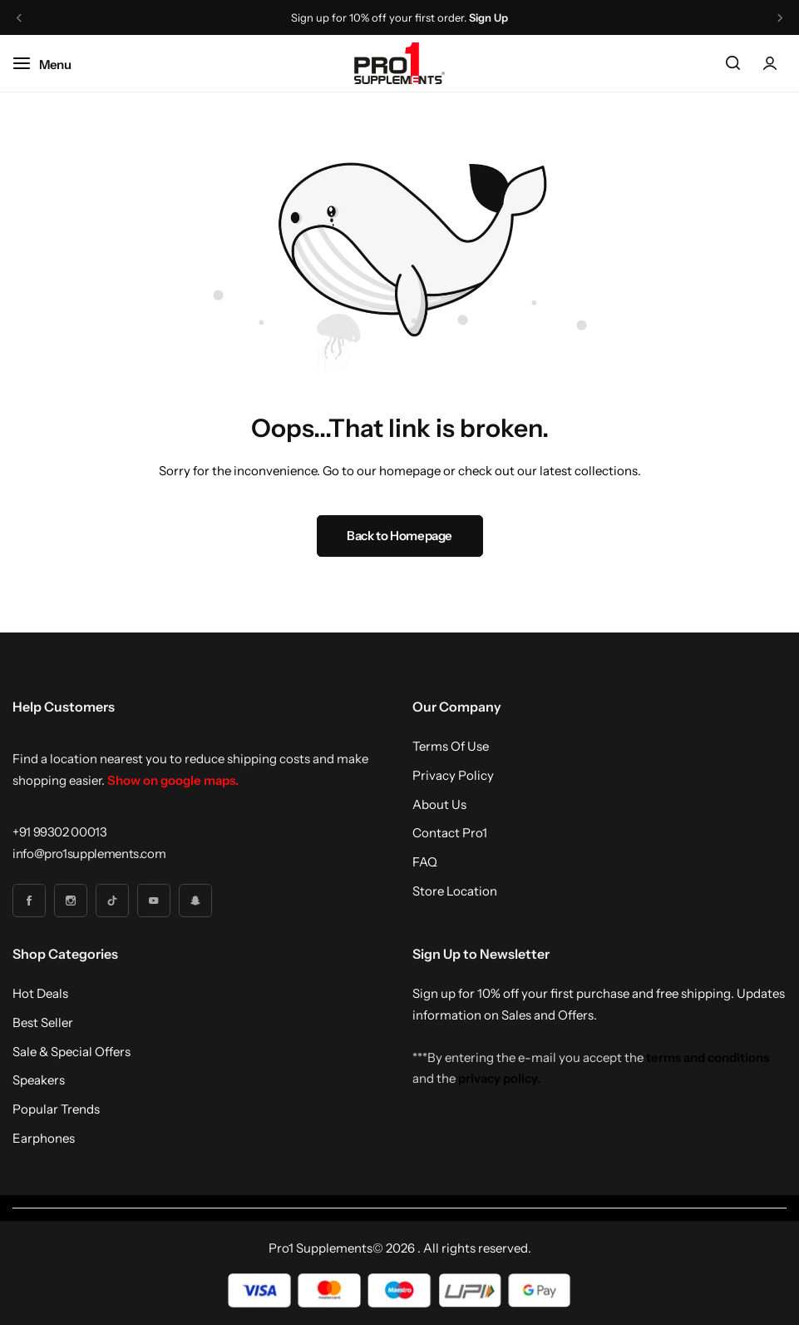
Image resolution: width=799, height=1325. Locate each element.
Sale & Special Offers (71, 1052)
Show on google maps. (173, 780)
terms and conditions (707, 1057)
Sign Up (488, 17)
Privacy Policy (453, 775)
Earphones (43, 1138)
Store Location (454, 891)
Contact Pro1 (449, 833)
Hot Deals (40, 993)
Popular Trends (56, 1109)
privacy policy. (499, 1078)
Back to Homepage (399, 535)
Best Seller (42, 1022)
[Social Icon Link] (29, 900)
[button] (19, 17)
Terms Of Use (450, 746)
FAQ (424, 862)
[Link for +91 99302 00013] (59, 832)
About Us (439, 804)
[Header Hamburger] (50, 62)
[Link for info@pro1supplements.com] (88, 853)
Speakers (38, 1080)
